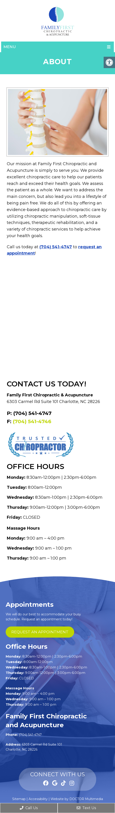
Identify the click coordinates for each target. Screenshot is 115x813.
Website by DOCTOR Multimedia (77, 799)
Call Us (29, 808)
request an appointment (40, 632)
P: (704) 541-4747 (29, 413)
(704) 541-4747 (55, 246)
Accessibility (38, 799)
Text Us (86, 808)
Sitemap (19, 799)
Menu (9, 46)
